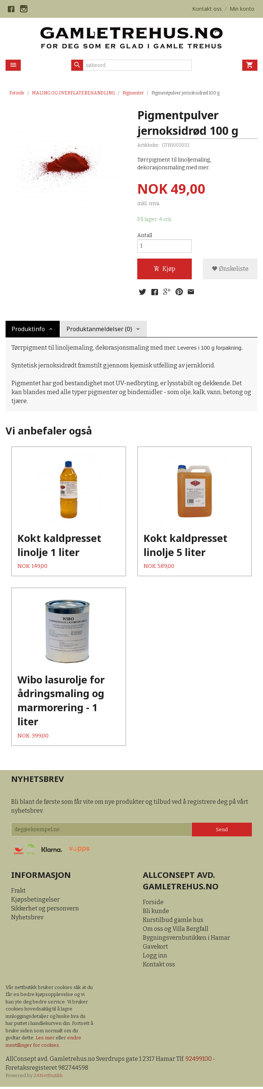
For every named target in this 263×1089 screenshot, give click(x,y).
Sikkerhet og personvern (45, 910)
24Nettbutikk (48, 1078)
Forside (16, 93)
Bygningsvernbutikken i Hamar (186, 939)
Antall (144, 235)
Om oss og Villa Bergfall (175, 930)
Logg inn (155, 957)
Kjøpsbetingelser (35, 901)
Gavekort (155, 948)
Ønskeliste (230, 269)
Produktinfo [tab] (28, 329)
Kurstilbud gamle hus (173, 921)
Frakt (18, 892)
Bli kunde (156, 912)
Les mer (46, 1040)
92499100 (199, 1061)
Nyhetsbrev (27, 919)
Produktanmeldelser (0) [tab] (99, 329)
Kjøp (164, 269)
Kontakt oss (159, 966)
